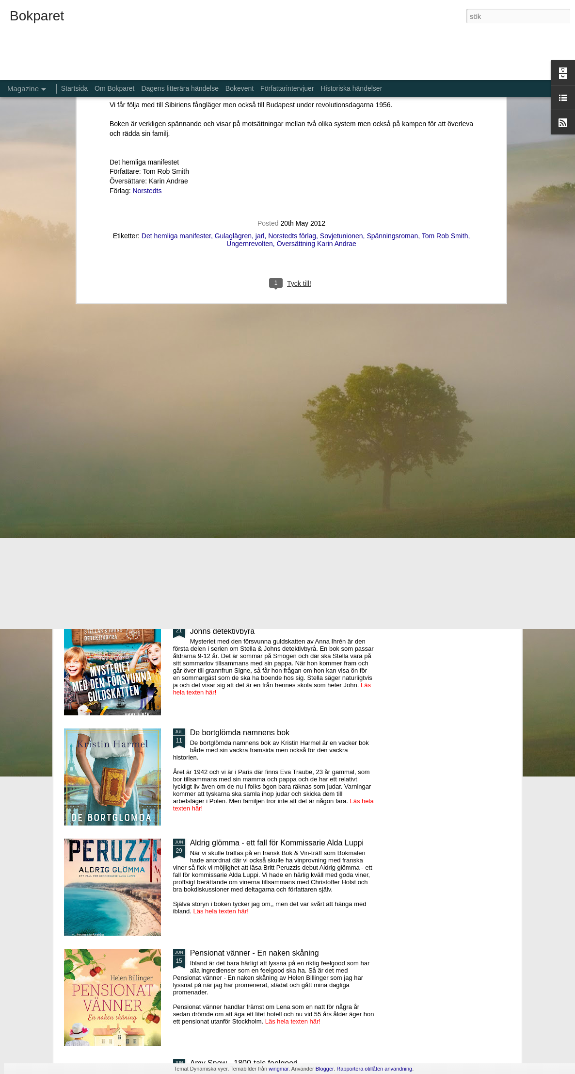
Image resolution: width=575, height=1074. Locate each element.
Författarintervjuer (287, 88)
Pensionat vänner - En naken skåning (254, 953)
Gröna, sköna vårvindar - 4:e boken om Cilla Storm (232, 439)
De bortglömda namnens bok (239, 732)
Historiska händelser (351, 88)
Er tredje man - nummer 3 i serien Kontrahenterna (341, 439)
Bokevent (239, 88)
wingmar (278, 1069)
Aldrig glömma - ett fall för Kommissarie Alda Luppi (277, 843)
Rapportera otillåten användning (374, 1069)
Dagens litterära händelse (180, 88)
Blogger (325, 1069)
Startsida (74, 88)
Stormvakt (442, 430)
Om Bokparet (114, 88)
